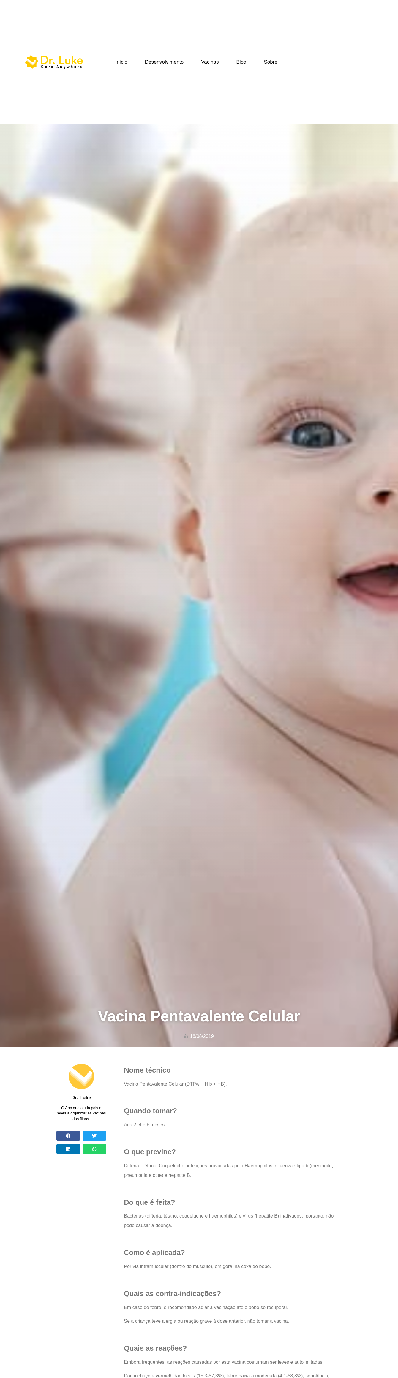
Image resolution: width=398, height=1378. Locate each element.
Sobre (270, 62)
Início (121, 62)
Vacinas (210, 62)
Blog (241, 62)
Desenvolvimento (164, 62)
